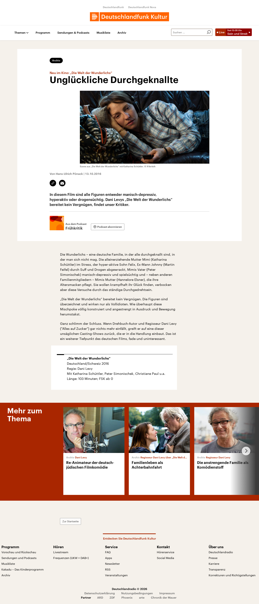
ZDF (112, 597)
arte (141, 597)
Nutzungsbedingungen (137, 593)
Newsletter (112, 563)
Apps (108, 558)
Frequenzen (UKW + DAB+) (71, 558)
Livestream (60, 552)
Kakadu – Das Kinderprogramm (22, 569)
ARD (100, 597)
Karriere (214, 563)
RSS (107, 569)
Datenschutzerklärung (99, 593)
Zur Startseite (70, 521)
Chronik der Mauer (163, 597)
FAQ (108, 552)
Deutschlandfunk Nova (142, 7)
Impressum (167, 593)
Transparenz (217, 569)
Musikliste (103, 32)
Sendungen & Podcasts (73, 32)
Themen (20, 32)
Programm (43, 32)
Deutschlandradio (221, 552)
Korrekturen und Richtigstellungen (232, 575)
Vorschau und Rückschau (18, 552)
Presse (213, 558)
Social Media (165, 558)
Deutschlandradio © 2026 (129, 588)
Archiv (121, 32)
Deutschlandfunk (113, 7)
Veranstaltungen (116, 575)
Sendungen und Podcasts (19, 558)
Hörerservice (165, 552)
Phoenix (127, 597)
